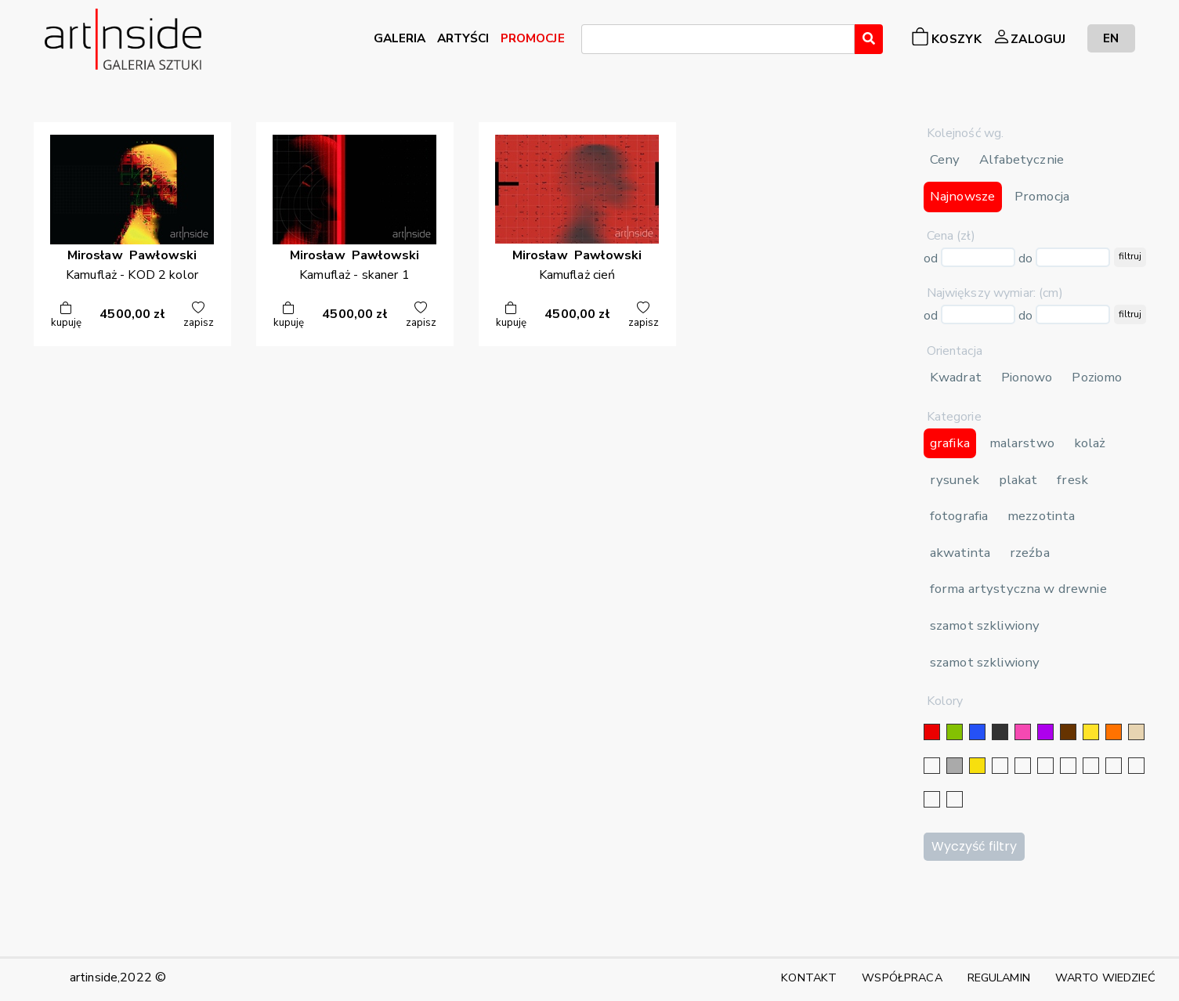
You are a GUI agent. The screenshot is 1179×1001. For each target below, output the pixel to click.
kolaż (1090, 443)
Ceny (945, 159)
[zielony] (954, 732)
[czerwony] (931, 732)
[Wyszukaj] (869, 39)
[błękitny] (1090, 765)
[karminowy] (1113, 765)
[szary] (954, 765)
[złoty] (977, 765)
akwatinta (960, 553)
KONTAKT (809, 977)
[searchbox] (590, 41)
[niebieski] (977, 732)
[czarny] (1000, 732)
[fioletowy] (1045, 732)
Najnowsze (962, 196)
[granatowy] (1068, 765)
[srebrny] (1000, 765)
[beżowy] (1136, 732)
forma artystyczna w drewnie (1018, 589)
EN (1111, 38)
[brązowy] (1068, 732)
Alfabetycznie (1021, 159)
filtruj (1130, 256)
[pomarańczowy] (1113, 732)
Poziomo (1097, 377)
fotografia (959, 516)
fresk (1072, 480)
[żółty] (1090, 732)
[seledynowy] (954, 799)
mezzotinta (1041, 516)
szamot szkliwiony (985, 625)
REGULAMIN (998, 977)
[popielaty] (1136, 765)
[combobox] (718, 39)
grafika (950, 443)
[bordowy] (931, 799)
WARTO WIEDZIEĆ (1105, 977)
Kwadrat (956, 377)
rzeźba (1030, 553)
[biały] (931, 765)
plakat (1018, 480)
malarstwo (1021, 443)
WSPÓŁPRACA (902, 977)
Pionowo (1027, 377)
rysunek (954, 480)
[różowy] (1022, 732)
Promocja (1041, 196)
